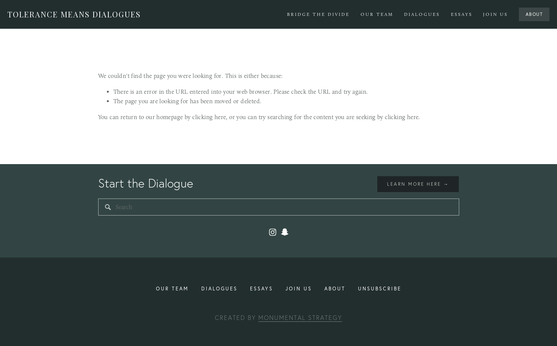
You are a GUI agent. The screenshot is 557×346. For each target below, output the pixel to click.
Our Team (377, 14)
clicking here (209, 117)
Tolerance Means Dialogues (74, 14)
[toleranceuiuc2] (285, 232)
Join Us (495, 14)
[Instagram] (272, 232)
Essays (461, 14)
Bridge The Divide (318, 14)
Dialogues (422, 14)
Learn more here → (418, 184)
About (534, 14)
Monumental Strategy (300, 317)
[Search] (278, 207)
